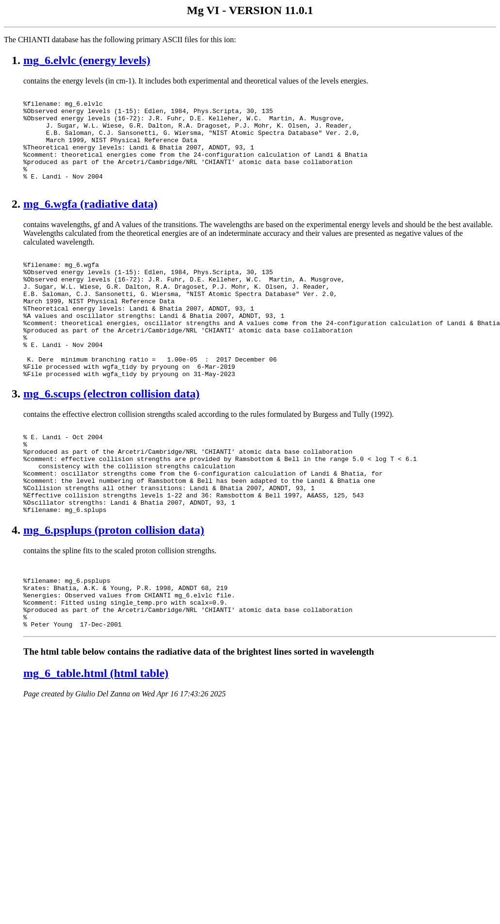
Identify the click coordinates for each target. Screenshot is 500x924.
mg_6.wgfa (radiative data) (90, 222)
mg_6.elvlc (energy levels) (86, 60)
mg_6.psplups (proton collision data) (113, 591)
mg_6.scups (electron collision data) (111, 437)
